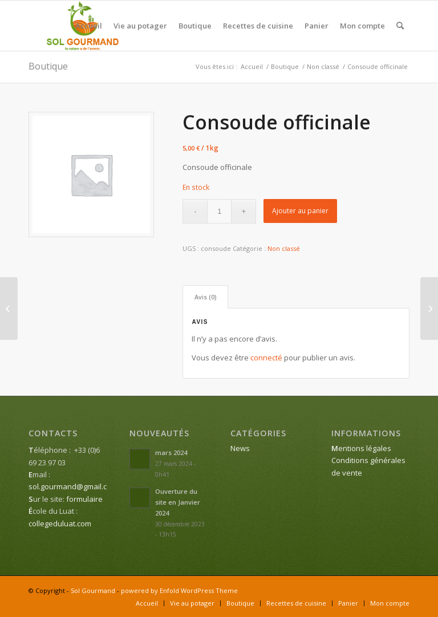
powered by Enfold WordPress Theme (179, 590)
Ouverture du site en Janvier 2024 (177, 502)
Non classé (283, 248)
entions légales (361, 448)
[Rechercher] (400, 26)
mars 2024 (171, 452)
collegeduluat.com (60, 523)
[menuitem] (89, 26)
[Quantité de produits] (219, 211)
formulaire (84, 499)
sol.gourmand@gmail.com (73, 486)
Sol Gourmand (93, 590)
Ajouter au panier (300, 211)
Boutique (48, 66)
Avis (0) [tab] (205, 297)
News (240, 448)
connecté (266, 357)
